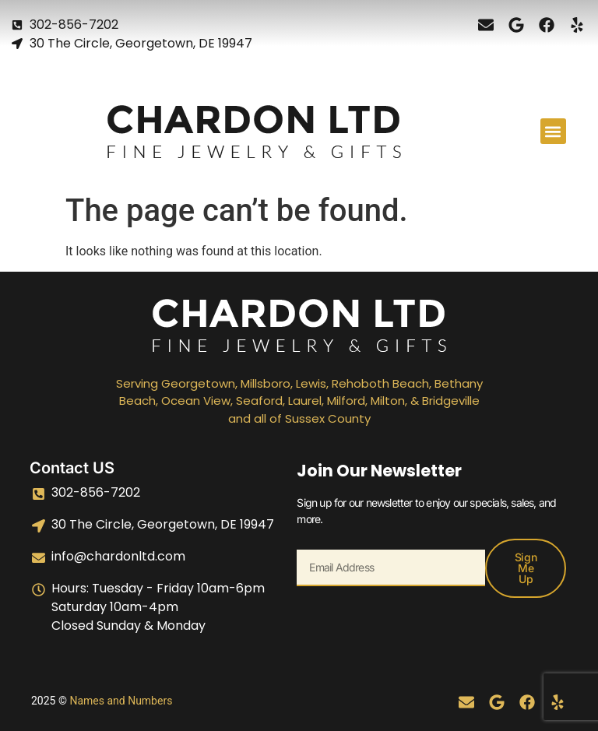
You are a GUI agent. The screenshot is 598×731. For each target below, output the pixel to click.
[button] (553, 131)
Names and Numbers (120, 700)
